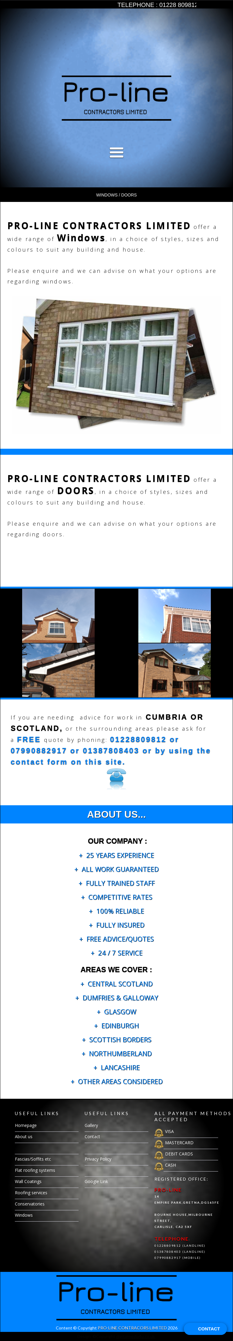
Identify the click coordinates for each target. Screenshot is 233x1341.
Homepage (26, 1125)
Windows (24, 1215)
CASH (170, 1165)
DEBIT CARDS (179, 1154)
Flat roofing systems (35, 1170)
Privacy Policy (98, 1159)
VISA (169, 1131)
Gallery (21, 1148)
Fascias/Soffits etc (33, 1159)
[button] (116, 190)
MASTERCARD (179, 1142)
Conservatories (30, 1204)
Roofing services (31, 1192)
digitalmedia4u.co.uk (136, 1336)
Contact (92, 1136)
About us (23, 1136)
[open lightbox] (116, 97)
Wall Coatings (28, 1181)
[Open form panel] (205, 1329)
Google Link (96, 1181)
